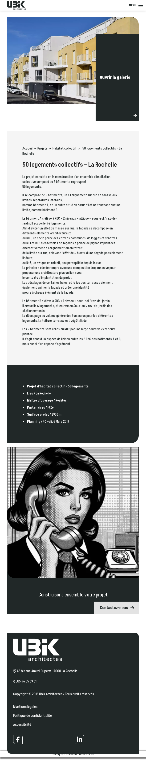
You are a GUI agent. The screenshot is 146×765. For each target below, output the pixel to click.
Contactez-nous (114, 608)
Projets (42, 148)
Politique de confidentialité (32, 715)
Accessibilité (22, 724)
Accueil (27, 148)
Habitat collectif (64, 148)
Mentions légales (25, 706)
